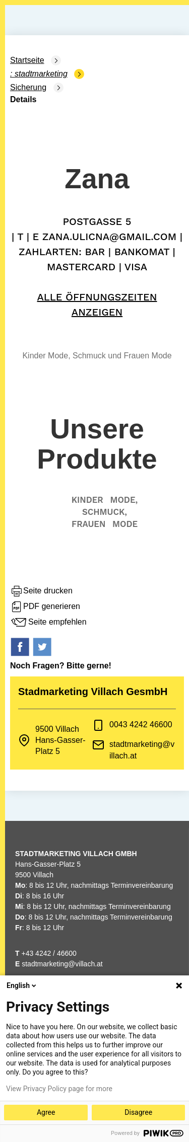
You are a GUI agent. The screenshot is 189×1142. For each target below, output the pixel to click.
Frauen (88, 524)
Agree (46, 1112)
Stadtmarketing (41, 73)
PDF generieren (45, 607)
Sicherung (28, 87)
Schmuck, (104, 512)
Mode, (124, 500)
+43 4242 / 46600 (46, 953)
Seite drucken (41, 591)
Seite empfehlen (48, 622)
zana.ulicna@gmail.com (109, 237)
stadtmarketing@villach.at (62, 964)
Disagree (138, 1112)
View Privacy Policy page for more (59, 1089)
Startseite (27, 60)
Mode (125, 524)
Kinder (87, 500)
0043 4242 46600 (140, 724)
